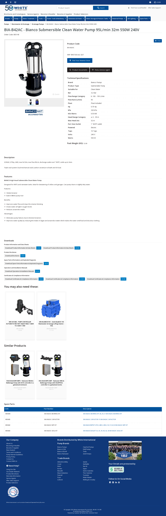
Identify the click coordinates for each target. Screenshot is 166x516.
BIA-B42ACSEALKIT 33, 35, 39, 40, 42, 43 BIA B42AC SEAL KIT (103, 431)
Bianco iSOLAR (62, 451)
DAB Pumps (87, 449)
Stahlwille (86, 464)
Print (159, 41)
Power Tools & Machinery (55, 19)
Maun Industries (62, 473)
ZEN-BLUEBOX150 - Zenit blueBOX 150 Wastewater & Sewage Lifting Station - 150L (51, 324)
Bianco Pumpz (62, 447)
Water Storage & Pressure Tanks (97, 19)
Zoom (57, 94)
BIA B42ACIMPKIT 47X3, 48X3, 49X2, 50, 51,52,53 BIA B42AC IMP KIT (105, 425)
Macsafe (60, 471)
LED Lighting (131, 19)
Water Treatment (28, 19)
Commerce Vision (93, 513)
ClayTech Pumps (88, 447)
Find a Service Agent (102, 70)
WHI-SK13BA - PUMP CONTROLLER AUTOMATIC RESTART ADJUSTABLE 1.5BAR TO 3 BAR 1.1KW (20, 324)
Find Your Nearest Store (81, 60)
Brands (7, 19)
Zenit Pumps (87, 454)
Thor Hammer (87, 473)
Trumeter (86, 475)
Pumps (16, 19)
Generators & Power (75, 19)
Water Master (87, 477)
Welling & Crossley (89, 480)
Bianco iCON (61, 449)
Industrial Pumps (117, 19)
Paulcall (59, 475)
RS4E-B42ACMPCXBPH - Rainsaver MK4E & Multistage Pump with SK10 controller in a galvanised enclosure (20, 383)
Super (85, 469)
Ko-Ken (59, 469)
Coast (59, 464)
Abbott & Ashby (62, 462)
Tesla (84, 451)
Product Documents (79, 70)
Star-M (85, 466)
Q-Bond (60, 480)
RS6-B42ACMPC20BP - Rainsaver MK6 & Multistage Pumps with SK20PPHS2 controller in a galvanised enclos (51, 383)
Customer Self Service (80, 513)
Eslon (59, 466)
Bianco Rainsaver (63, 454)
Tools (41, 19)
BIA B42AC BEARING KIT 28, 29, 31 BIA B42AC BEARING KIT (102, 414)
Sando (85, 462)
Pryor (59, 477)
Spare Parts (144, 19)
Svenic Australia (88, 471)
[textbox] (75, 8)
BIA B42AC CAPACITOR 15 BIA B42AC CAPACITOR (99, 419)
